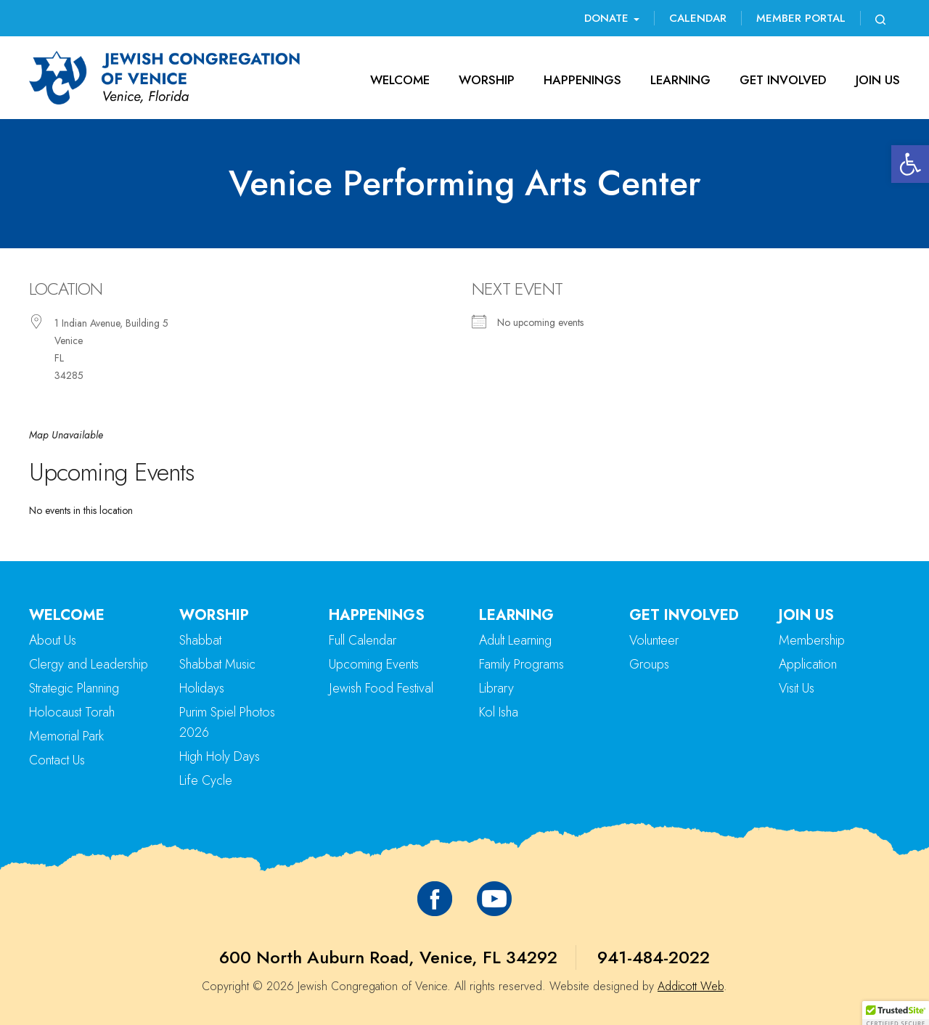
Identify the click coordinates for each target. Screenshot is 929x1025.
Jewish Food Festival (381, 688)
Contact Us (57, 760)
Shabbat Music (217, 664)
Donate (611, 18)
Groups (649, 664)
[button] (910, 164)
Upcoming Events (374, 664)
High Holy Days (219, 756)
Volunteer (654, 640)
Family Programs (521, 664)
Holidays (201, 688)
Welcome (400, 80)
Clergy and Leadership (88, 664)
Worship (487, 80)
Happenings (582, 80)
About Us (52, 640)
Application (808, 664)
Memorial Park (66, 736)
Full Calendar (362, 640)
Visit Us (796, 688)
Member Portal (801, 18)
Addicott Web (691, 986)
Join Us (878, 80)
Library (496, 688)
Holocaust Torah (72, 712)
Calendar (698, 18)
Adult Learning (515, 640)
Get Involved (783, 80)
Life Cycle (205, 780)
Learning (680, 80)
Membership (812, 640)
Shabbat (200, 640)
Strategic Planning (74, 688)
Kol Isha (498, 712)
